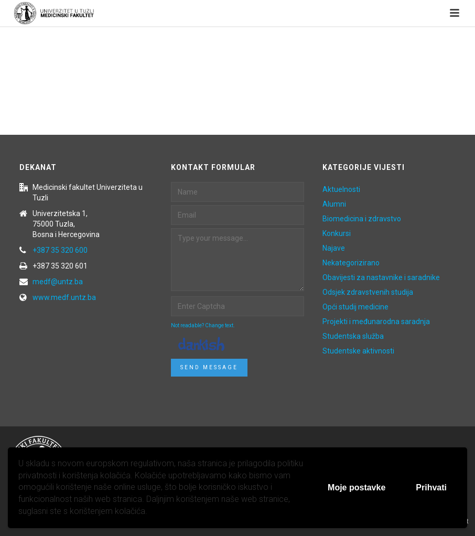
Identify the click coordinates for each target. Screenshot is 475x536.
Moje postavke (356, 487)
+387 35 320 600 (60, 250)
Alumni (334, 204)
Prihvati (431, 487)
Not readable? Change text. (203, 325)
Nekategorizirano (351, 263)
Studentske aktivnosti (358, 351)
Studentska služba (353, 336)
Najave (333, 248)
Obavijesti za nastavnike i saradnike (381, 277)
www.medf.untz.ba (64, 297)
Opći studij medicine (355, 307)
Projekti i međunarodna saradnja (376, 321)
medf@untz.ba (58, 281)
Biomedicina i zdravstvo (361, 219)
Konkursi (336, 233)
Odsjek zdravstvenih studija (367, 292)
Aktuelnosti (341, 189)
